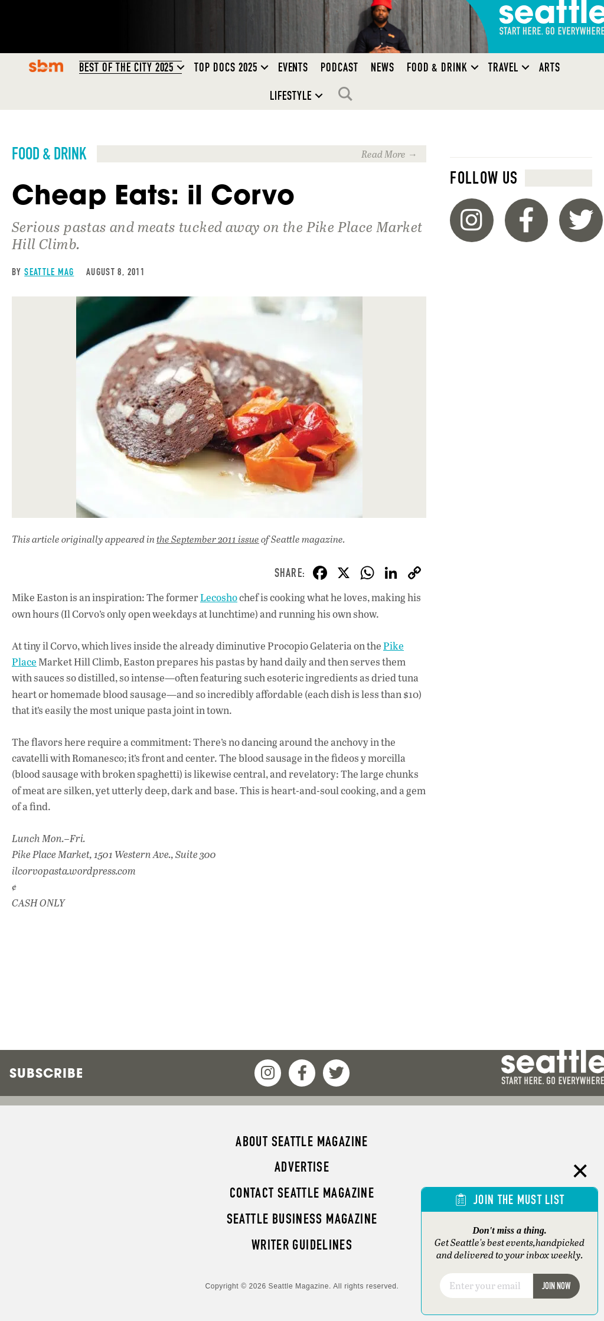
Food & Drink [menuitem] (437, 67)
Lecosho (218, 597)
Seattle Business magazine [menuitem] (302, 1219)
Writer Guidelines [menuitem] (302, 1245)
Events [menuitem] (293, 67)
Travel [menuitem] (503, 67)
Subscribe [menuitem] (46, 1073)
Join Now (556, 1285)
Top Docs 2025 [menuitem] (225, 67)
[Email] (486, 1286)
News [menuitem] (382, 67)
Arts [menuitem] (549, 67)
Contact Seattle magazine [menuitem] (302, 1193)
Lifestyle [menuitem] (291, 96)
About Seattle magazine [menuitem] (302, 1141)
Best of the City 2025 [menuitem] (126, 67)
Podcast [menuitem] (339, 67)
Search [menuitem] (348, 94)
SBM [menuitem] (46, 65)
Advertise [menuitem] (302, 1167)
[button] (181, 67)
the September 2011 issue (207, 539)
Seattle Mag (49, 272)
